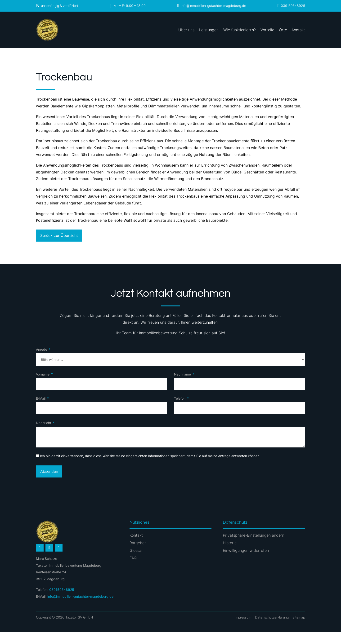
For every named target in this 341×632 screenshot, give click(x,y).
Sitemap (298, 617)
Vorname (42, 374)
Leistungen (209, 29)
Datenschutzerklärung (272, 617)
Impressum (242, 617)
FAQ (133, 558)
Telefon (179, 398)
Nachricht (43, 423)
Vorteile (267, 29)
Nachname (182, 374)
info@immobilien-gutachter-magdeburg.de (213, 6)
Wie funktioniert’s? (239, 29)
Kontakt (298, 29)
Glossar (136, 550)
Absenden (49, 471)
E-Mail (40, 398)
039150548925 (293, 6)
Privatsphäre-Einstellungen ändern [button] (253, 535)
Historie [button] (230, 542)
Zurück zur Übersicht (59, 235)
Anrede (41, 349)
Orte (283, 29)
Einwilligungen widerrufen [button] (246, 550)
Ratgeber (138, 542)
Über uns (186, 29)
